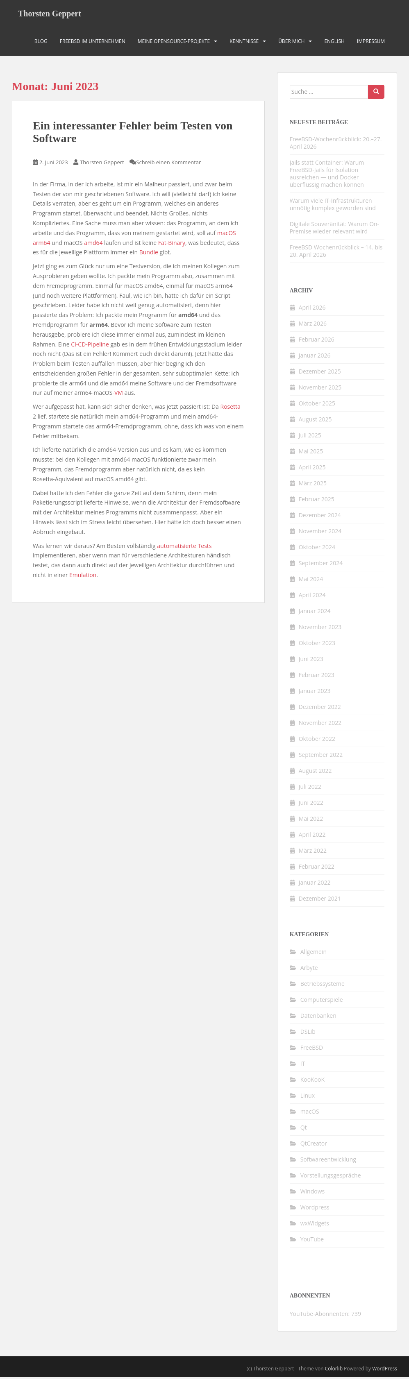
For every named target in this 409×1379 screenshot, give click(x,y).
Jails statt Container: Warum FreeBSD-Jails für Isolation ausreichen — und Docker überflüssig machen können (327, 175)
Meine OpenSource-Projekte (174, 42)
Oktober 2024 (317, 549)
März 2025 (313, 485)
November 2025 (320, 389)
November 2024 (320, 533)
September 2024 (321, 565)
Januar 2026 (315, 357)
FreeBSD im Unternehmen (92, 42)
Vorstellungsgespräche (330, 1177)
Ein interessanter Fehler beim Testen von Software (133, 134)
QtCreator (313, 1145)
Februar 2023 (316, 677)
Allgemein (313, 953)
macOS (226, 234)
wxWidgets (314, 1225)
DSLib (308, 1033)
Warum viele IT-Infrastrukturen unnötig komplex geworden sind (333, 205)
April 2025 (312, 469)
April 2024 (312, 597)
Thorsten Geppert (49, 14)
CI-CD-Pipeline (90, 346)
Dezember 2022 (320, 709)
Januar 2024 (315, 613)
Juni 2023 (311, 661)
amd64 (93, 244)
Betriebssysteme (322, 985)
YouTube (312, 1241)
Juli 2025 (310, 437)
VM (118, 395)
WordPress (384, 1370)
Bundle (148, 254)
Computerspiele (321, 1001)
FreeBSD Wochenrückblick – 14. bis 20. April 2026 (336, 252)
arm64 (41, 244)
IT (302, 1065)
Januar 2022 (315, 884)
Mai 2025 (311, 453)
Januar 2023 (315, 693)
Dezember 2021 (320, 900)
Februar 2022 (316, 868)
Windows (312, 1193)
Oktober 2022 (317, 741)
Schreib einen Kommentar (168, 164)
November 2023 (320, 629)
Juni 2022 (311, 804)
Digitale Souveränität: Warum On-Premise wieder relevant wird (334, 229)
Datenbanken (318, 1017)
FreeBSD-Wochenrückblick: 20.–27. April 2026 (336, 144)
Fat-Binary (171, 244)
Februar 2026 (316, 341)
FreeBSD (311, 1049)
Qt (303, 1129)
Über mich (291, 42)
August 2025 (315, 421)
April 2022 (312, 836)
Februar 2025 (316, 501)
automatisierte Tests (184, 547)
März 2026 (313, 325)
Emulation (82, 576)
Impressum (371, 42)
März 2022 (313, 852)
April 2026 (312, 309)
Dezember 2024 (320, 517)
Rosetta (230, 408)
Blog (41, 42)
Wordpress (314, 1209)
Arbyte (309, 969)
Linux (307, 1097)
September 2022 (321, 757)
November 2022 (320, 725)
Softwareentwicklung (328, 1161)
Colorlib (334, 1370)
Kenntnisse (244, 42)
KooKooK (312, 1081)
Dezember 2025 (320, 373)
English (334, 42)
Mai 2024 (311, 581)
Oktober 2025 (317, 405)
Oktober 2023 (317, 645)
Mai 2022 (311, 820)
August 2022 (315, 773)
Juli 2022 (310, 789)
